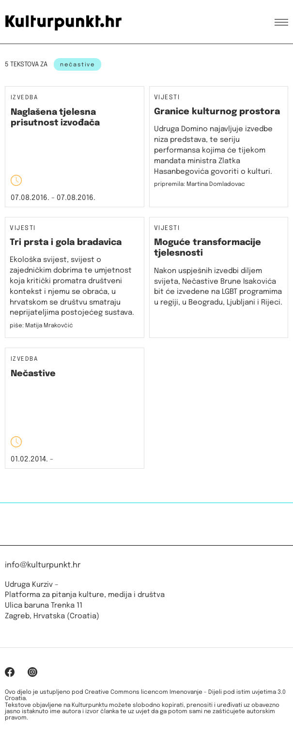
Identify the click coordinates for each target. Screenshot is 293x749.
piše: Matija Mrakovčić (41, 326)
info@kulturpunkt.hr (42, 565)
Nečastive (33, 373)
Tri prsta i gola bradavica (66, 242)
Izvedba (24, 98)
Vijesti (167, 98)
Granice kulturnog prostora (217, 111)
